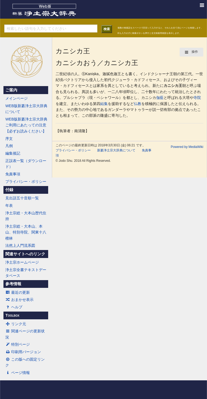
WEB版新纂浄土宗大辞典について (26, 109)
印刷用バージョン (23, 352)
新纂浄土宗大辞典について (116, 150)
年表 (9, 205)
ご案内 (11, 90)
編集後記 (12, 153)
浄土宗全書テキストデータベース (25, 273)
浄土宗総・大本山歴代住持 (25, 216)
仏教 (137, 104)
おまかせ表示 (19, 299)
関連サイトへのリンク (25, 254)
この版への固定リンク (25, 362)
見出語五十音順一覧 (22, 198)
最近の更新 (17, 292)
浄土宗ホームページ (22, 262)
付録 (9, 190)
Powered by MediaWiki (187, 147)
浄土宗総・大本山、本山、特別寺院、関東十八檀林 (25, 232)
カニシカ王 (173, 85)
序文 (9, 138)
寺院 (197, 97)
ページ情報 (17, 372)
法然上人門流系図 (20, 245)
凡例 (9, 146)
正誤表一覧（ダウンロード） (25, 164)
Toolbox (12, 315)
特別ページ (17, 344)
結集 (104, 104)
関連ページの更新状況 (25, 334)
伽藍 (160, 97)
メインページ (16, 98)
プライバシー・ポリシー (25, 181)
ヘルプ (13, 307)
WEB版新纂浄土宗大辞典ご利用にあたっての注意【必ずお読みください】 (26, 125)
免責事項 (12, 174)
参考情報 (13, 284)
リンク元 (15, 324)
